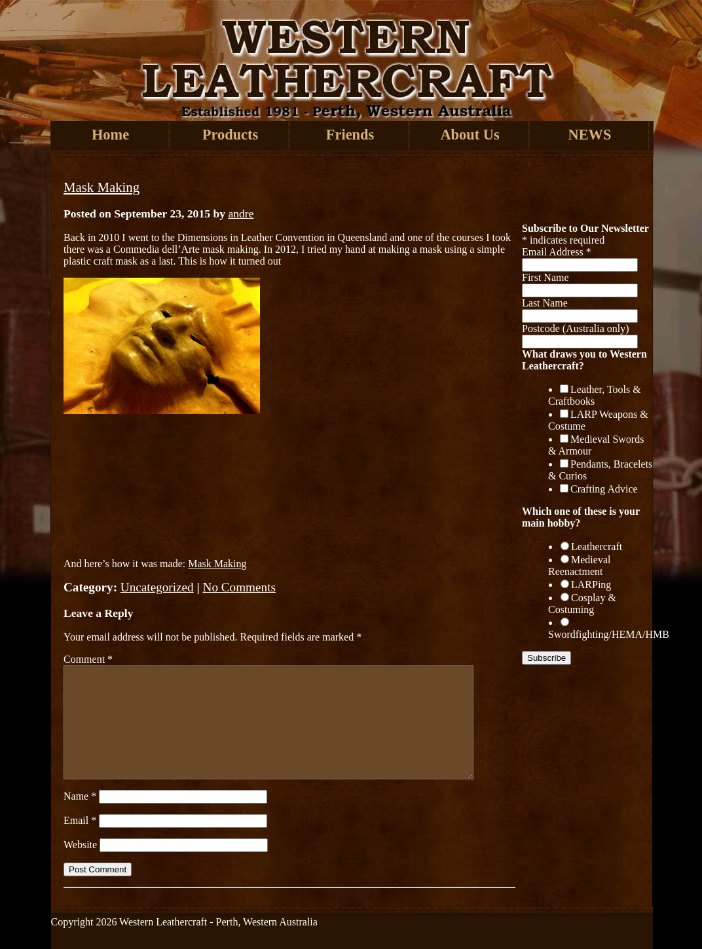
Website (80, 844)
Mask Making (101, 187)
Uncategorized (157, 587)
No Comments (239, 587)
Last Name (545, 302)
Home (110, 134)
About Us (469, 134)
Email (80, 820)
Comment (88, 659)
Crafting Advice (604, 488)
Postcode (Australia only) (575, 328)
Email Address (556, 251)
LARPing (591, 584)
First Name (545, 277)
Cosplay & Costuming (582, 603)
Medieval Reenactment (579, 565)
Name (80, 796)
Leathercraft (596, 546)
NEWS (590, 134)
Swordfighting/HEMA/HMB (608, 634)
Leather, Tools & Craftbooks (594, 395)
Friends (350, 134)
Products (230, 134)
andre (240, 213)
